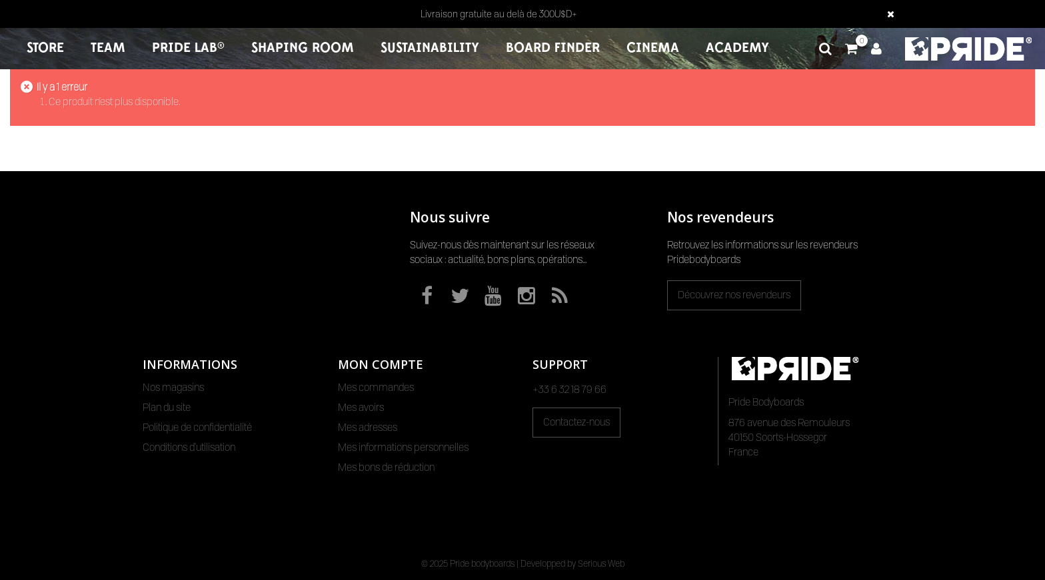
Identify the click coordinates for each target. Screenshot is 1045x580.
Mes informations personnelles (403, 447)
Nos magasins (173, 388)
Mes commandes (376, 388)
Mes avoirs (361, 408)
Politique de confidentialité (197, 428)
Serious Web (601, 563)
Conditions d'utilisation (189, 447)
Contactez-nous (576, 422)
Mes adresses (367, 428)
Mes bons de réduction (386, 467)
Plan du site (167, 408)
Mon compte (380, 364)
